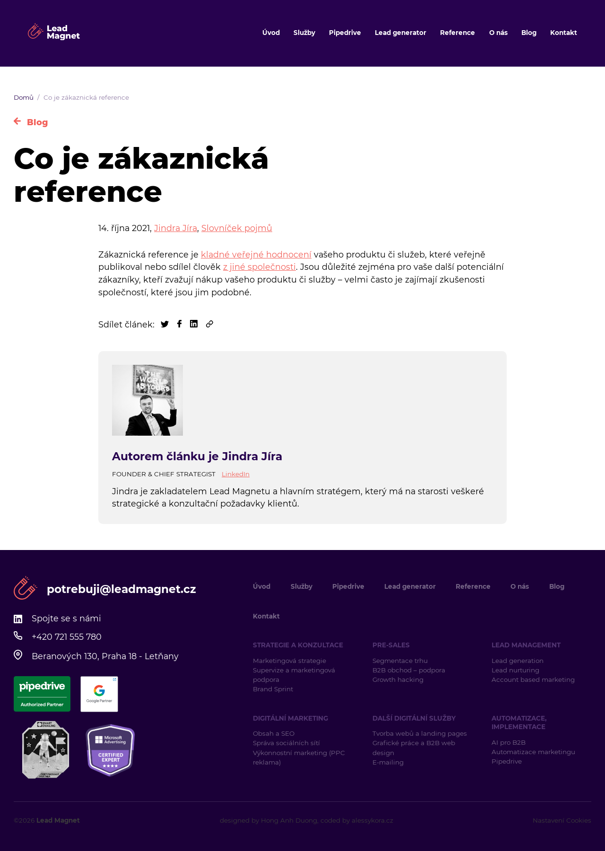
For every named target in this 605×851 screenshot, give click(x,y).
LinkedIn (236, 474)
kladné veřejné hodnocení (256, 254)
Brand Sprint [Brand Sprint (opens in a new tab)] (273, 689)
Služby (304, 32)
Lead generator (400, 32)
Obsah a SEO (273, 733)
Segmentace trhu (400, 660)
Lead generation (518, 660)
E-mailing (388, 762)
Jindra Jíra (175, 228)
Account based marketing (534, 679)
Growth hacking (398, 679)
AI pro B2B (509, 742)
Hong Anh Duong (289, 820)
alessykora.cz (372, 820)
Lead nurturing (515, 670)
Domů (24, 97)
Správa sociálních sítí (286, 743)
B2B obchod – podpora (408, 670)
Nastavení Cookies (562, 820)
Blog (528, 32)
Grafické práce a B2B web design (413, 747)
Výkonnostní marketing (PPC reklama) (299, 757)
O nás (498, 32)
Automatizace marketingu (533, 752)
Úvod (271, 32)
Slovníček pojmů (236, 228)
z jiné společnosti (259, 267)
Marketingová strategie (289, 660)
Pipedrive (345, 32)
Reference (457, 32)
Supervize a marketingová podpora (294, 674)
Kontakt (563, 32)
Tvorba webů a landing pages (420, 733)
